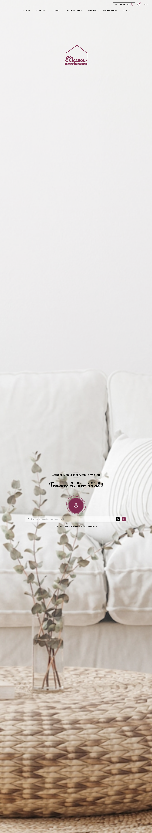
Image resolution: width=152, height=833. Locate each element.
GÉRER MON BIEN (109, 10)
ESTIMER (92, 10)
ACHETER (40, 10)
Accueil (26, 10)
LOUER (56, 10)
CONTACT (128, 10)
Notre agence (74, 10)
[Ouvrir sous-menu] (47, 10)
